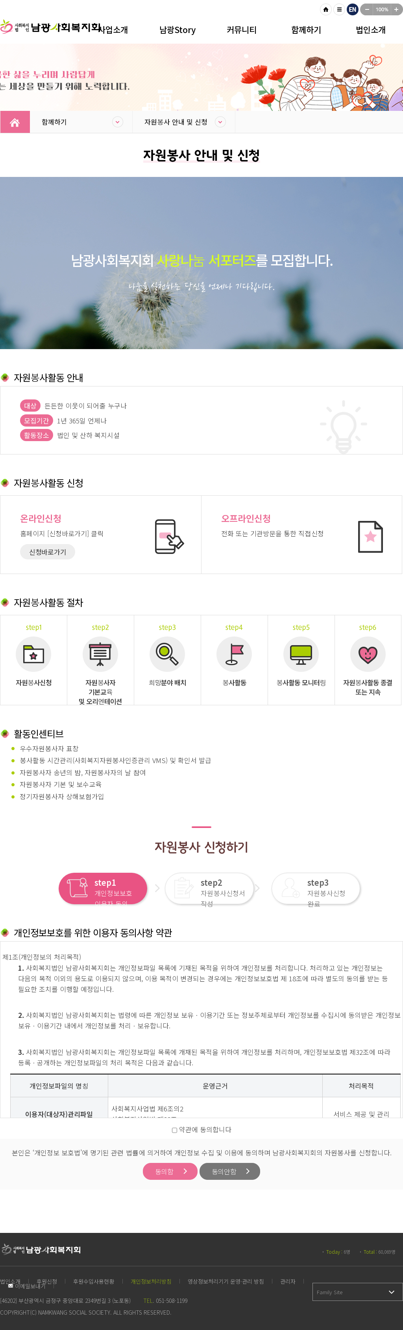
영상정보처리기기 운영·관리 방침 (226, 1281)
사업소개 (113, 29)
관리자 (288, 1281)
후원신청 (47, 1281)
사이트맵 (339, 9)
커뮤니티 (242, 29)
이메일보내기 (27, 1286)
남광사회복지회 (51, 31)
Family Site (329, 1292)
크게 (397, 9)
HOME (326, 9)
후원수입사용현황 (94, 1281)
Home (15, 122)
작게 (366, 9)
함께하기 (306, 29)
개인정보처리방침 (151, 1281)
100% (382, 9)
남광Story (177, 29)
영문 (353, 9)
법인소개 (371, 29)
